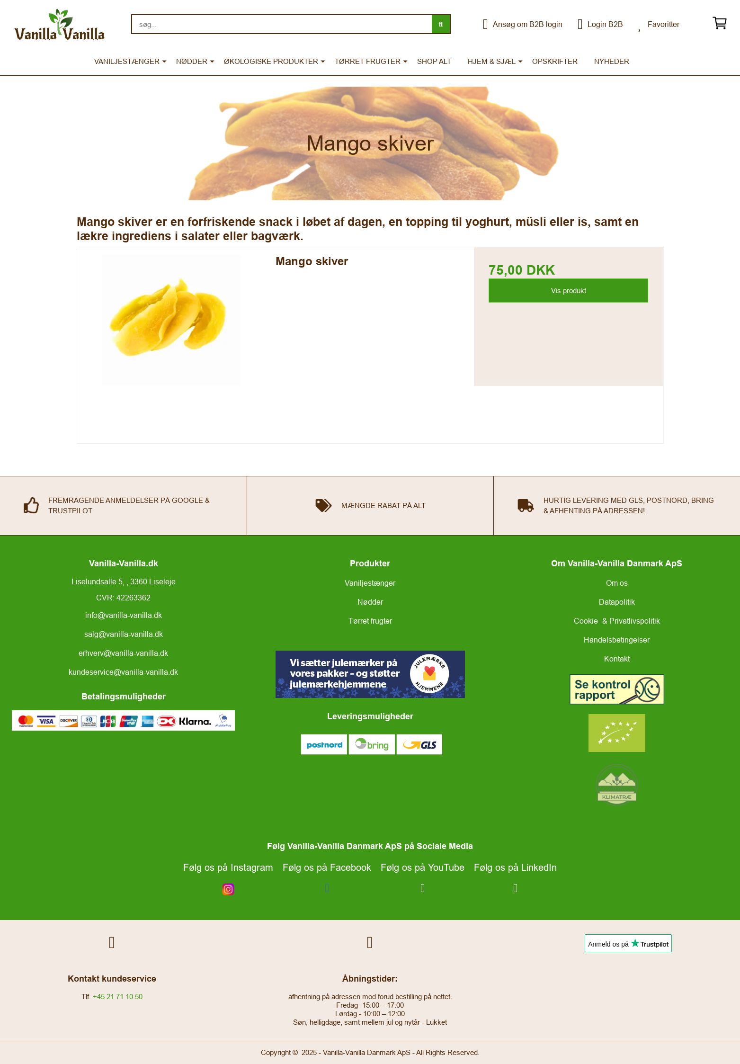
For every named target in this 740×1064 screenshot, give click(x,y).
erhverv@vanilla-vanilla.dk (123, 653)
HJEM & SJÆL (492, 61)
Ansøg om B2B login (522, 24)
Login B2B (600, 24)
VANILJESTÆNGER (127, 61)
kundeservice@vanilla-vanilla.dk (123, 672)
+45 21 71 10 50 (118, 996)
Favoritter (658, 24)
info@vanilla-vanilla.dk (123, 615)
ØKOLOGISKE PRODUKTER (271, 61)
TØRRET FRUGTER (368, 61)
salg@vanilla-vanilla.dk (123, 634)
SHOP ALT (434, 61)
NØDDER (191, 61)
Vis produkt (568, 290)
